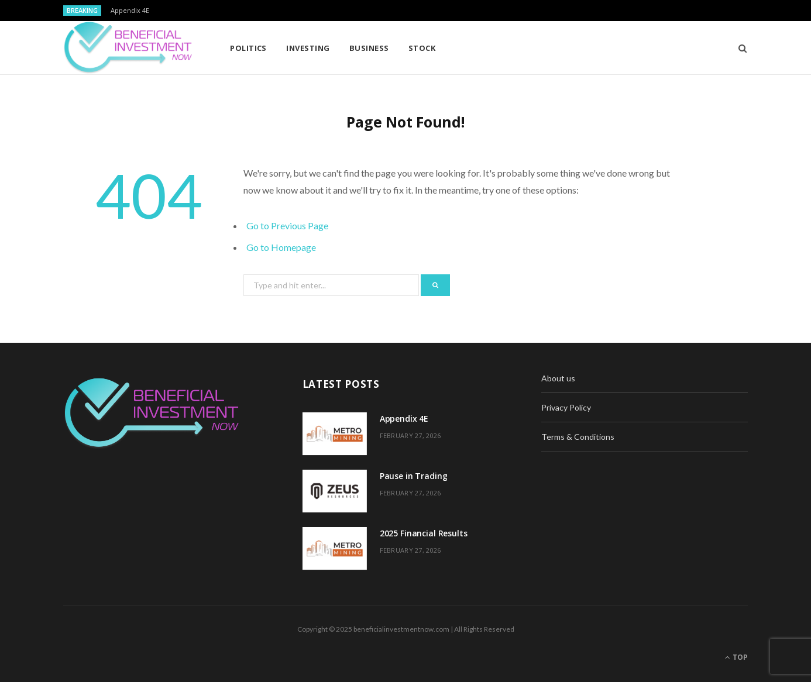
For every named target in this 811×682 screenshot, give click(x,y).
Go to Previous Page (287, 225)
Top (736, 657)
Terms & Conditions (577, 437)
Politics (248, 48)
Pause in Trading (414, 475)
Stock (421, 48)
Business (369, 48)
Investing (307, 48)
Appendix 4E (130, 10)
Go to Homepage (281, 247)
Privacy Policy (566, 407)
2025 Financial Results (424, 533)
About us (558, 378)
